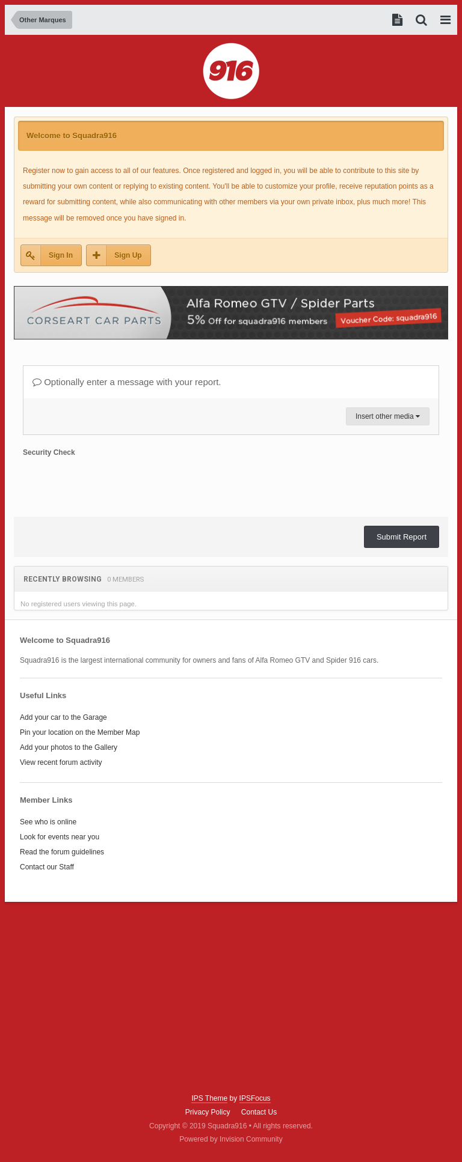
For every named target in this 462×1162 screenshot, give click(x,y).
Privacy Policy (207, 1112)
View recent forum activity (61, 762)
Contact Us (259, 1112)
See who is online (48, 822)
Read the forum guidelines (62, 852)
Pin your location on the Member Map (80, 732)
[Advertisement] (231, 998)
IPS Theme (209, 1098)
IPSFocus (255, 1098)
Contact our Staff (47, 867)
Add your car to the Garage (63, 717)
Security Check (49, 452)
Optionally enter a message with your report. (126, 382)
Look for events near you (59, 837)
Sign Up (127, 255)
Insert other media (388, 416)
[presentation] (114, 484)
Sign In (61, 255)
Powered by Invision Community (230, 1139)
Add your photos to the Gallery (68, 747)
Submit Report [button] (402, 536)
